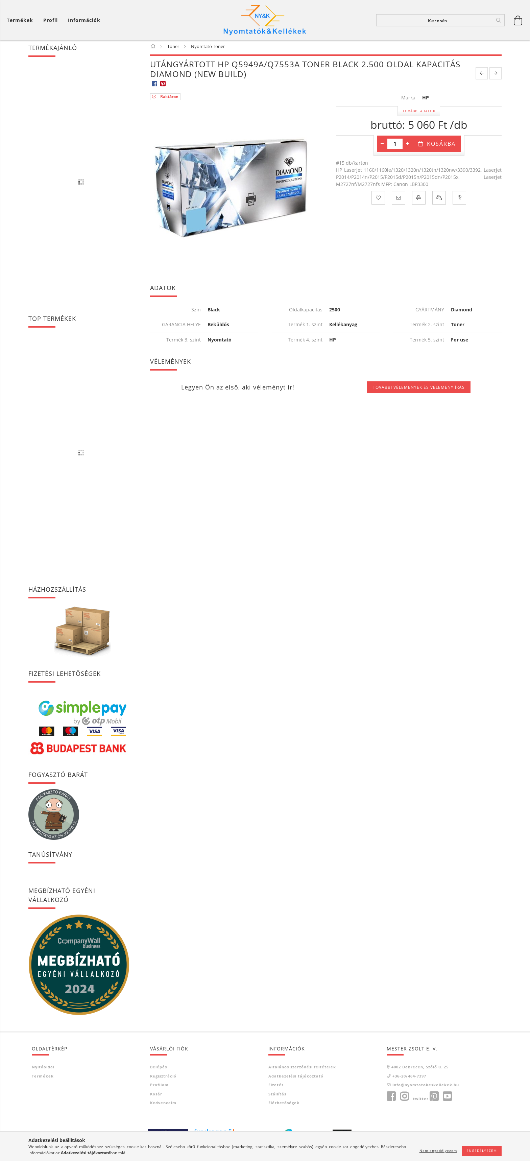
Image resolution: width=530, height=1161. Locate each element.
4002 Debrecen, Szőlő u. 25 (420, 1069)
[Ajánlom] (398, 200)
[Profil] (50, 20)
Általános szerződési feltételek (302, 1069)
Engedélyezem (481, 1150)
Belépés (158, 1069)
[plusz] (408, 146)
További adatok (419, 113)
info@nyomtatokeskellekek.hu (425, 1087)
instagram (404, 1099)
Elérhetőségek (283, 1105)
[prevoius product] (482, 76)
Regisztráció (163, 1078)
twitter (421, 1101)
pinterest (434, 1099)
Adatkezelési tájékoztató (295, 1078)
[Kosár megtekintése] (21, 20)
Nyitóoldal (43, 1069)
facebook (391, 1099)
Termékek (43, 1078)
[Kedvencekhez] (378, 200)
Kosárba (441, 146)
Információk (84, 20)
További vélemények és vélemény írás (419, 389)
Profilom (159, 1087)
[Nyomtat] (419, 200)
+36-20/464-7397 (409, 1078)
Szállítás (277, 1096)
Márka (408, 100)
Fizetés (276, 1087)
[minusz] (382, 146)
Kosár (156, 1096)
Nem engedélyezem (438, 1150)
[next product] (495, 76)
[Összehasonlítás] (439, 200)
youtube (447, 1099)
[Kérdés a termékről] (459, 200)
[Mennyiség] (395, 146)
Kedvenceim (163, 1105)
